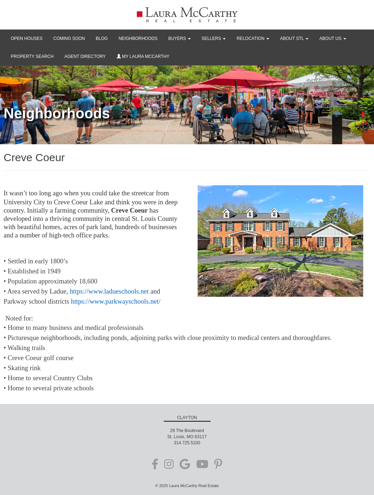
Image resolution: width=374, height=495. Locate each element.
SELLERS (214, 38)
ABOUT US (332, 38)
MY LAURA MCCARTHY (143, 56)
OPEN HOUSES (26, 38)
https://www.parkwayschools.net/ (116, 301)
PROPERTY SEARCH (32, 56)
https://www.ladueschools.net (109, 291)
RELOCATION (252, 38)
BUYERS (179, 38)
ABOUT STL (294, 38)
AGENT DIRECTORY (85, 56)
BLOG (102, 38)
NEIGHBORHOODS (137, 38)
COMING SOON (69, 38)
